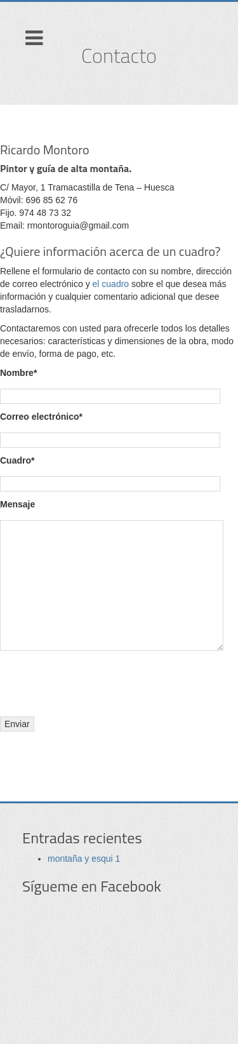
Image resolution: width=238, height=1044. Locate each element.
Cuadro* (17, 460)
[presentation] (96, 682)
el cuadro (111, 284)
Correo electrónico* (41, 417)
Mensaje (17, 504)
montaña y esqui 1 (84, 858)
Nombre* (18, 373)
